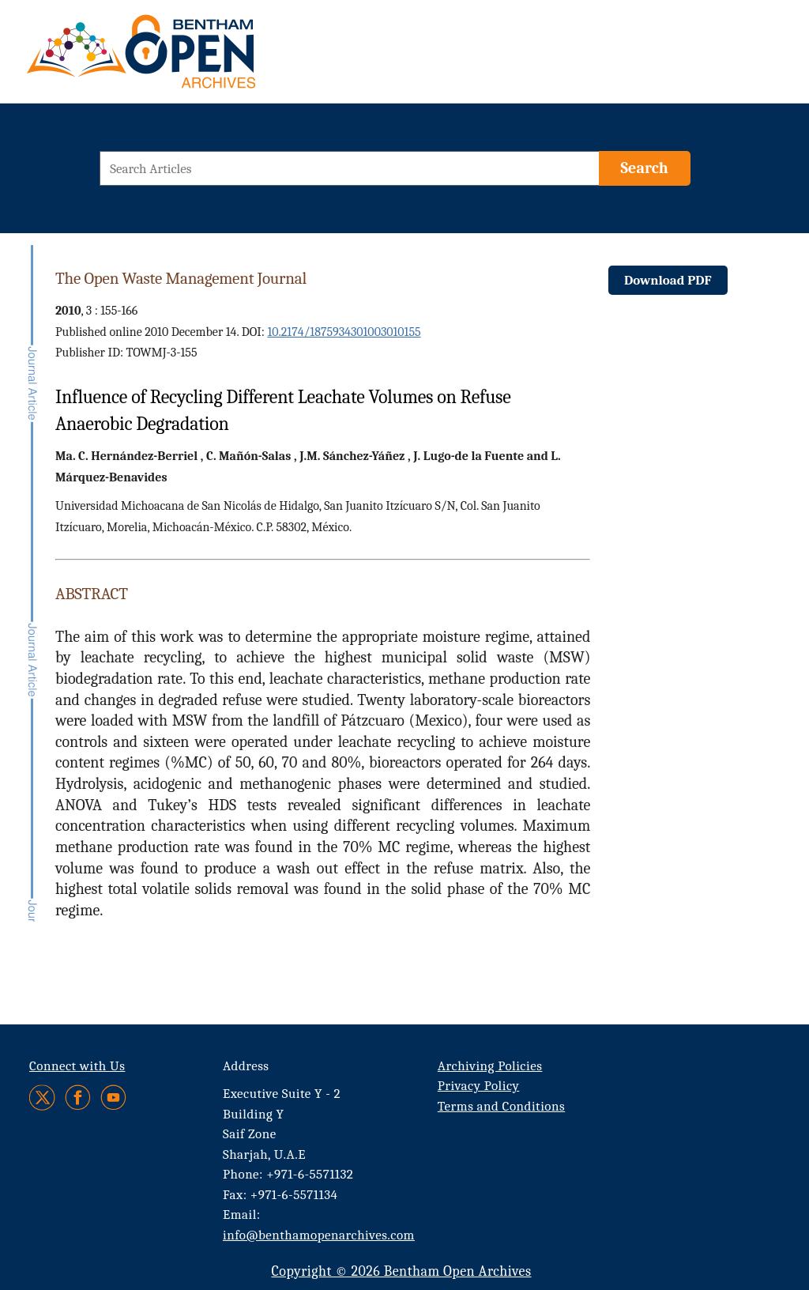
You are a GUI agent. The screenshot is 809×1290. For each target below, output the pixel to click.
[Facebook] (78, 1097)
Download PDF (668, 280)
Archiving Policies (490, 1065)
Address (246, 1065)
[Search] (644, 168)
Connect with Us (77, 1065)
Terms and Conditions (501, 1106)
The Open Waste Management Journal (181, 278)
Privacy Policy (478, 1085)
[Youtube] (113, 1097)
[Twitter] (43, 1097)
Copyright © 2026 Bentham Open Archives (401, 1271)
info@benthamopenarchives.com (319, 1235)
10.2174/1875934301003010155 (343, 332)
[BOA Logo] (187, 58)
